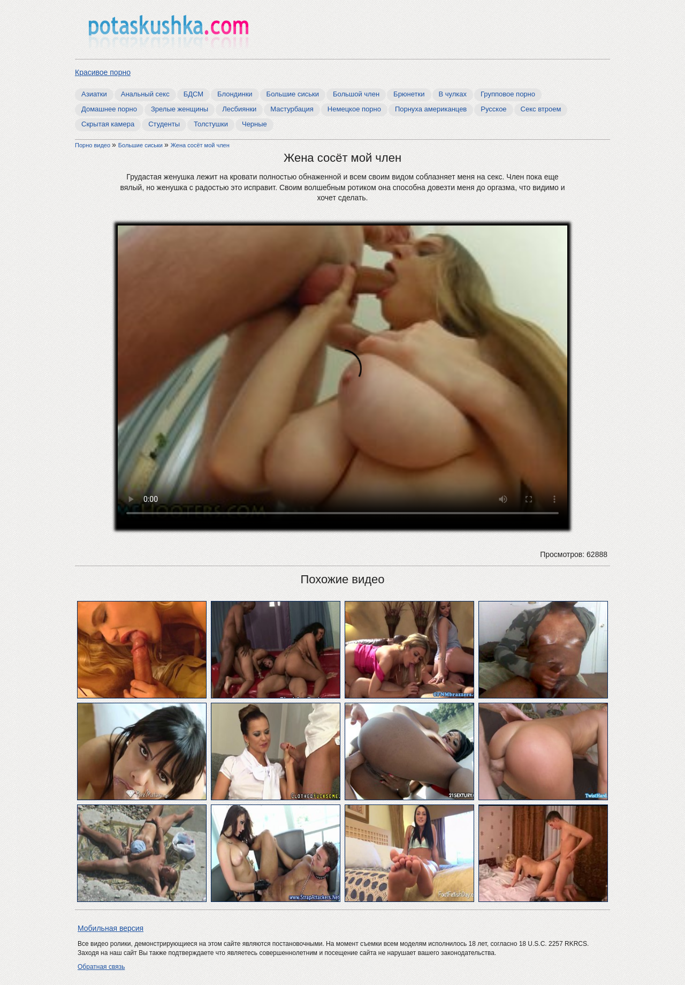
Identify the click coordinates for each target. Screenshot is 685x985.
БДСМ (193, 94)
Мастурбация (292, 109)
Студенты (164, 124)
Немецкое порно (354, 109)
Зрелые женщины (179, 109)
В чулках (453, 94)
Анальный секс (145, 94)
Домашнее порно (109, 109)
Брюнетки (408, 94)
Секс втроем (541, 109)
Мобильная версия (110, 928)
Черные (254, 124)
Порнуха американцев (431, 109)
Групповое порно (508, 94)
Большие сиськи (293, 94)
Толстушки (211, 124)
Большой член (356, 94)
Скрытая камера (107, 124)
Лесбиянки (239, 109)
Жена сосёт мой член (200, 145)
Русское (493, 109)
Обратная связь (101, 967)
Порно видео (93, 145)
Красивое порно (103, 72)
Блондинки (235, 94)
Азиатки (94, 94)
